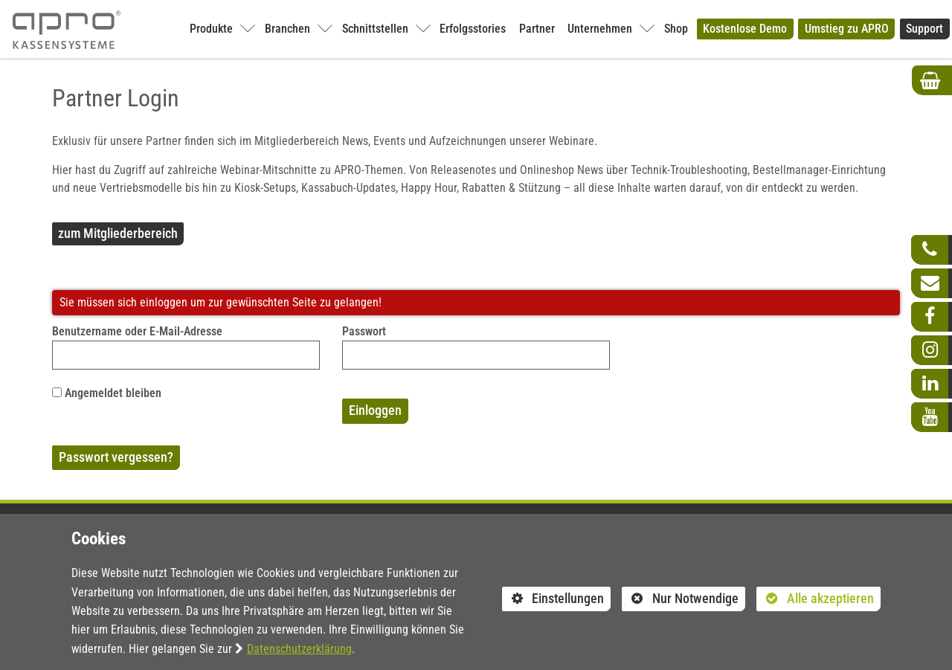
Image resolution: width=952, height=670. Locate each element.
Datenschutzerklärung (299, 649)
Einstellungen (553, 600)
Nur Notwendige (680, 600)
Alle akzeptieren (815, 598)
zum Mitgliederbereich (118, 233)
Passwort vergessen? (116, 457)
